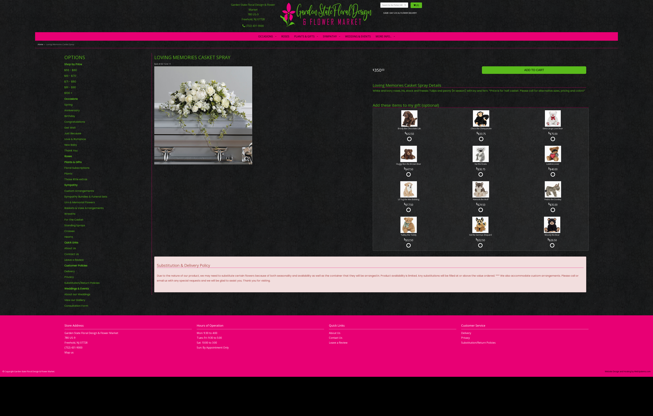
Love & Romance (75, 139)
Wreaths (69, 214)
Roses (285, 36)
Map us (69, 352)
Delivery (69, 271)
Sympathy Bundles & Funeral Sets (85, 197)
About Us (70, 248)
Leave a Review (74, 260)
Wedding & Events (358, 36)
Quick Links (71, 242)
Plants (68, 173)
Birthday (69, 116)
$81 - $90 (70, 87)
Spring (68, 105)
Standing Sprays (74, 225)
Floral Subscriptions (76, 168)
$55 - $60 (70, 70)
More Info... (383, 36)
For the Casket (73, 220)
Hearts (68, 237)
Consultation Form (76, 306)
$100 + (68, 93)
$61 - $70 (70, 76)
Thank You (71, 150)
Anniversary (72, 110)
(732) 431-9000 (253, 26)
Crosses (69, 231)
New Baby (70, 145)
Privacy (69, 277)
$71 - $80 (70, 81)
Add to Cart (534, 70)
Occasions (265, 36)
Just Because (72, 133)
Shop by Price (73, 64)
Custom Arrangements (79, 191)
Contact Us (71, 254)
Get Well (69, 128)
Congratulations (74, 122)
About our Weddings (77, 294)
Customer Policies (75, 265)
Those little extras (75, 179)
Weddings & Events (76, 289)
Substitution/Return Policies (82, 283)
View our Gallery (74, 300)
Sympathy (330, 36)
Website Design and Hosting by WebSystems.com (628, 371)
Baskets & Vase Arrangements (84, 208)
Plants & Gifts (304, 36)
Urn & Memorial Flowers (79, 202)
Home (40, 44)
